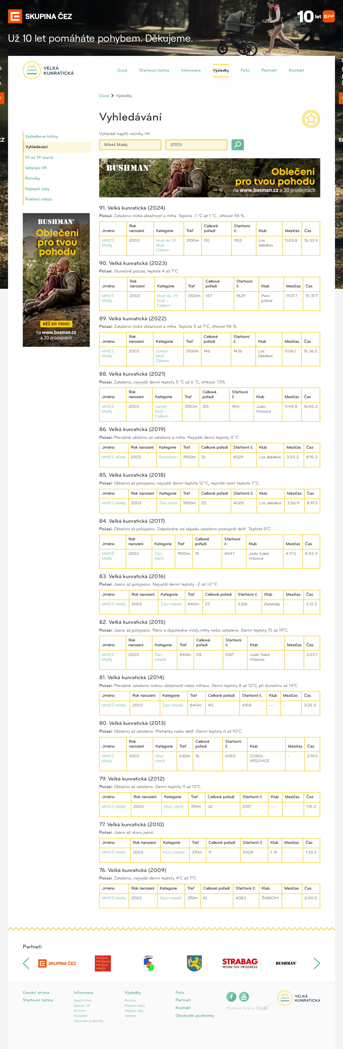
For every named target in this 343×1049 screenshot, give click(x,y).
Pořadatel (80, 1016)
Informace (191, 70)
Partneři (269, 70)
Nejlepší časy (37, 189)
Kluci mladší (174, 853)
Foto (245, 70)
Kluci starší (173, 807)
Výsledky (221, 70)
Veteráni (130, 1016)
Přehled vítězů (38, 199)
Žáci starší (168, 503)
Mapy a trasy (83, 1000)
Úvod (122, 70)
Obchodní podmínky (88, 1021)
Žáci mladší (171, 604)
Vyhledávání (36, 147)
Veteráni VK (36, 168)
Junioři (161, 351)
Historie (79, 1011)
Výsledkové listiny (41, 137)
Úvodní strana (36, 993)
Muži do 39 (166, 241)
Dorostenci (168, 457)
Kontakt (296, 70)
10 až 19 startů (39, 158)
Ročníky (32, 178)
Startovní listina (154, 70)
